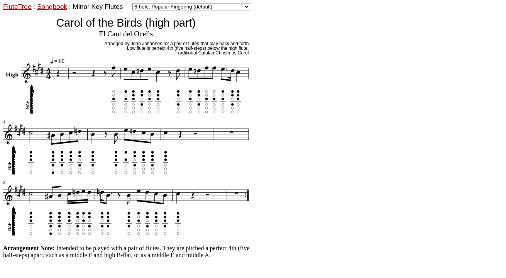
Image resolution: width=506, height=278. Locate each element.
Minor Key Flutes (98, 6)
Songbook (52, 6)
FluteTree (17, 6)
